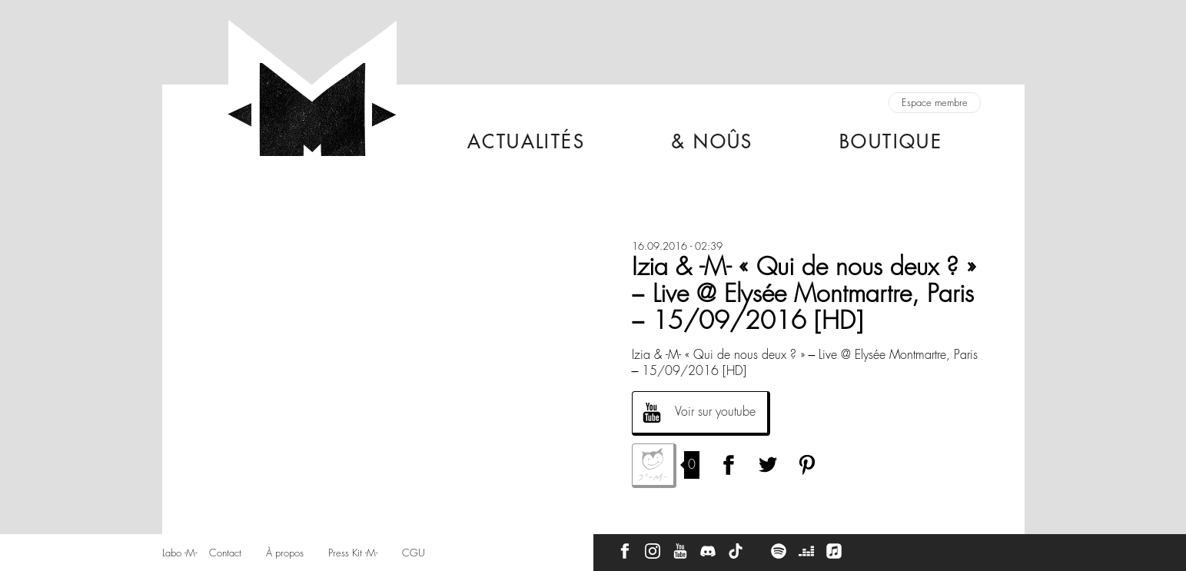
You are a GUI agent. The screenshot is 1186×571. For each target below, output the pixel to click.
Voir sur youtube (715, 411)
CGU (413, 552)
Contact (225, 552)
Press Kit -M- (352, 552)
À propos (285, 552)
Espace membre (935, 102)
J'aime (654, 465)
